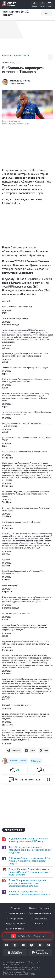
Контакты (39, 923)
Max (46, 750)
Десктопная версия (15, 928)
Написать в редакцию (39, 908)
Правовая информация (40, 913)
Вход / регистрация (15, 923)
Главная (6, 55)
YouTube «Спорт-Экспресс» (27, 936)
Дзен (32, 750)
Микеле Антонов (20, 80)
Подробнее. (36, 969)
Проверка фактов (40, 918)
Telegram (15, 750)
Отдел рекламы (15, 918)
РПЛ (26, 55)
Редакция (15, 908)
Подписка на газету (15, 913)
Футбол (18, 55)
